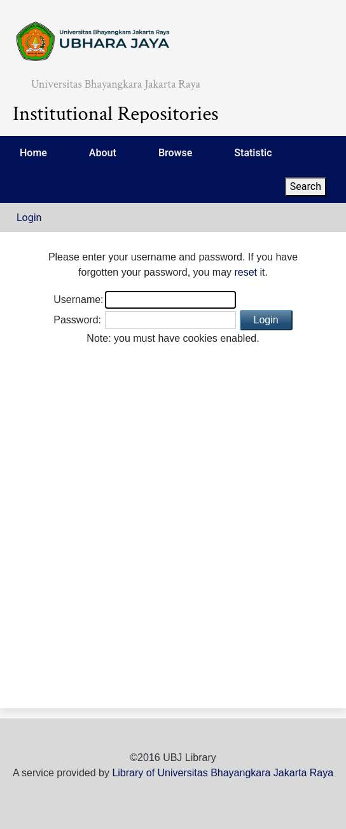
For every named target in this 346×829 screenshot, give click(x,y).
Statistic (253, 153)
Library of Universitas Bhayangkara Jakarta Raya (222, 772)
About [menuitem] (102, 153)
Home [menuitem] (33, 153)
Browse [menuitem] (175, 153)
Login (29, 218)
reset (245, 272)
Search (305, 186)
